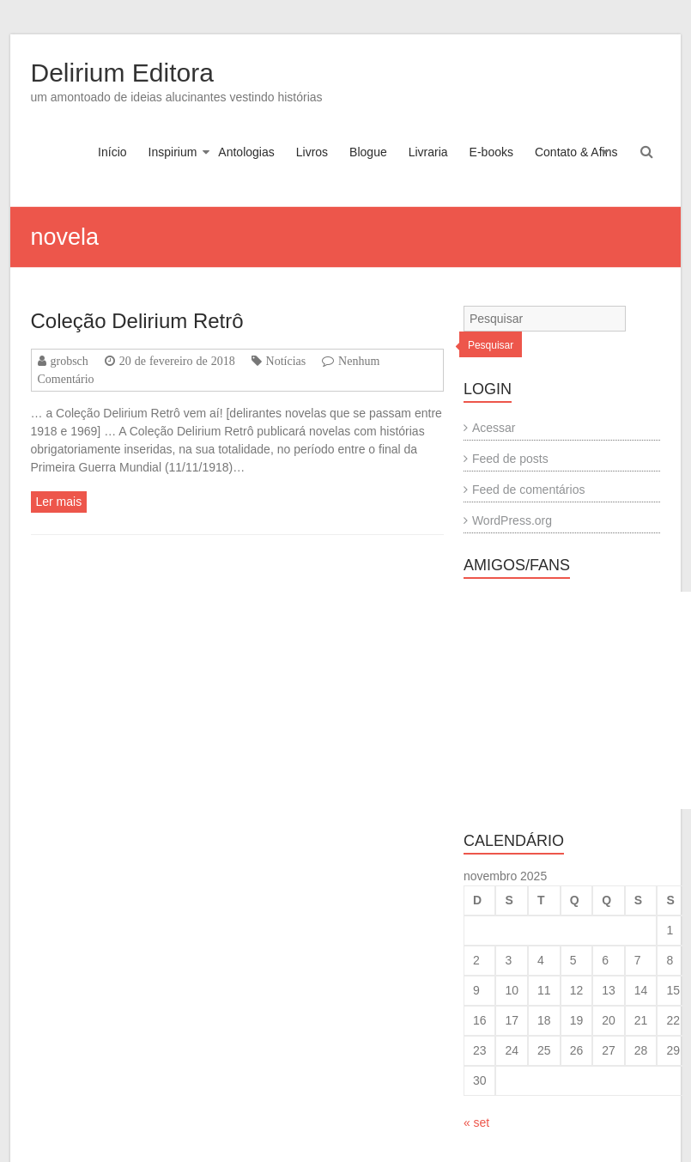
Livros (312, 152)
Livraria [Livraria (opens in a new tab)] (428, 152)
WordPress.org (512, 520)
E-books (491, 152)
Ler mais (59, 501)
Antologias (246, 152)
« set (476, 1122)
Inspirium (173, 152)
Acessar (494, 428)
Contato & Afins (576, 152)
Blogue (368, 152)
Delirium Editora (122, 72)
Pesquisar (490, 345)
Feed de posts (510, 458)
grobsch (69, 361)
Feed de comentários (528, 489)
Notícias (286, 361)
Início (112, 152)
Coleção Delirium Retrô (137, 320)
